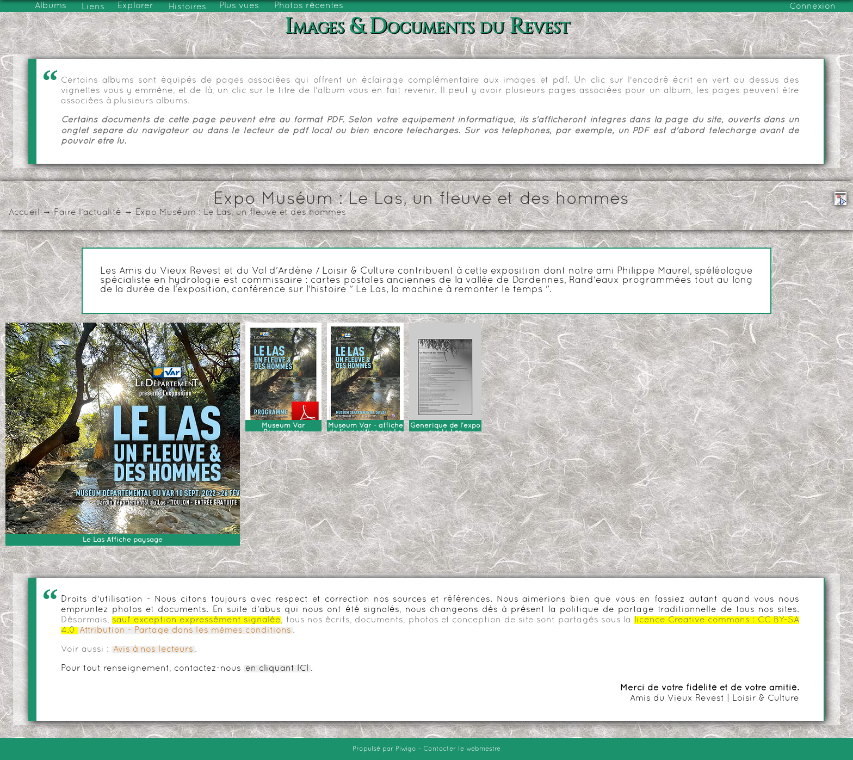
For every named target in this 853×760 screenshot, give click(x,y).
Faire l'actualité (87, 213)
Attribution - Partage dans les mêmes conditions (185, 630)
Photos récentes (308, 6)
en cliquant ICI (277, 668)
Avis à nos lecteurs (153, 649)
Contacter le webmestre (461, 749)
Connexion (812, 6)
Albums (50, 6)
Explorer (135, 6)
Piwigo (405, 749)
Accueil (24, 213)
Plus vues (239, 6)
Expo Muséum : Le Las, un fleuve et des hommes (240, 213)
